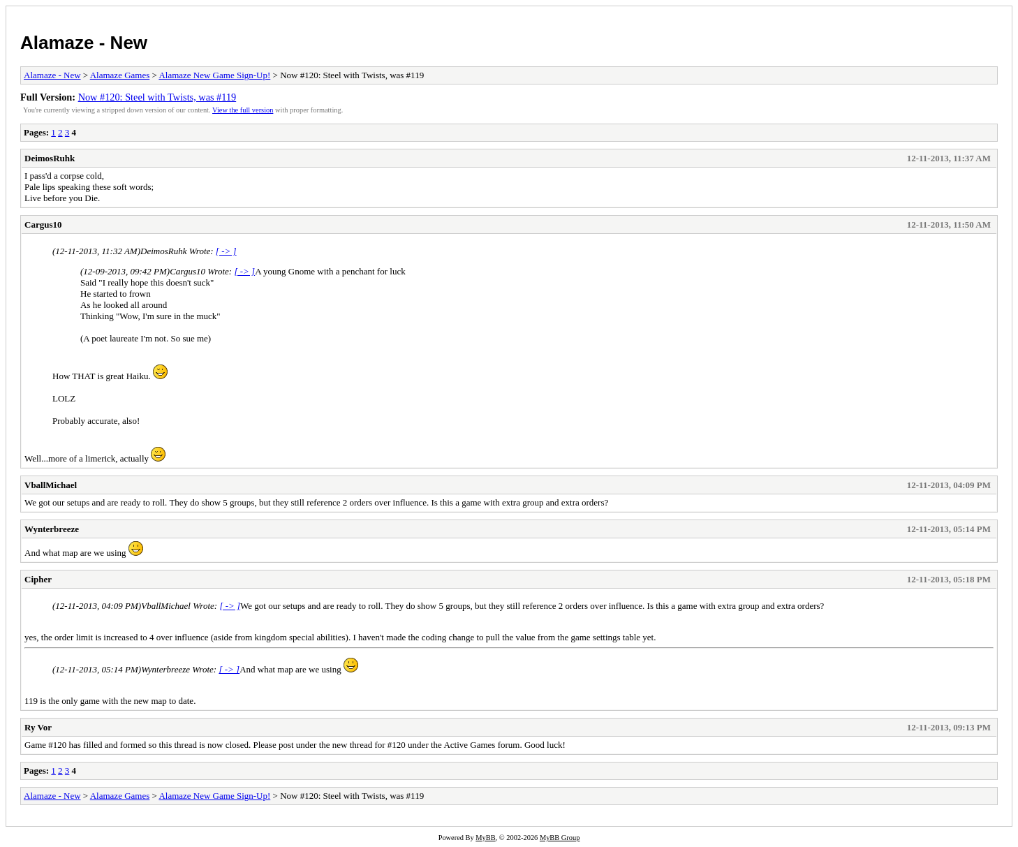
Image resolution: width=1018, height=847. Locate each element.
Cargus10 (42, 224)
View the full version (242, 110)
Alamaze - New (83, 42)
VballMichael (50, 485)
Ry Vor (38, 727)
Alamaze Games (120, 75)
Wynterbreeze (51, 529)
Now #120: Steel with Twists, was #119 (157, 97)
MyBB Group (560, 837)
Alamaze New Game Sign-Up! (214, 75)
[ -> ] (226, 251)
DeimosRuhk (49, 158)
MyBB (485, 837)
